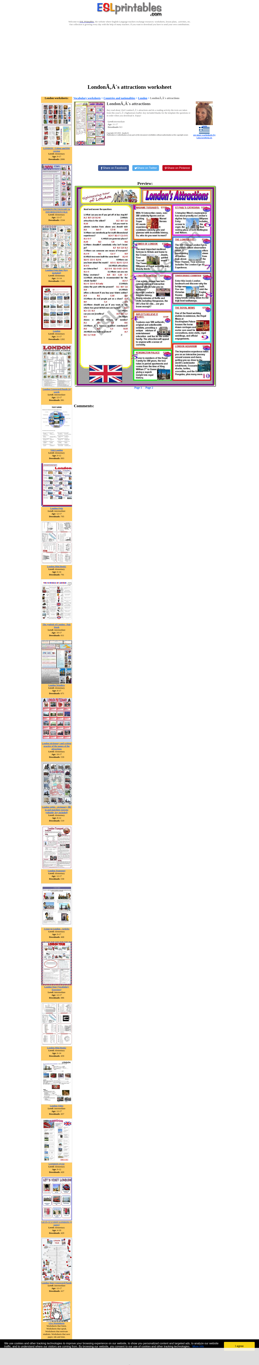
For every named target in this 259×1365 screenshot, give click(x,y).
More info (198, 1346)
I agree (239, 1346)
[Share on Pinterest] (177, 168)
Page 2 (149, 387)
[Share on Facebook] (113, 168)
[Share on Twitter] (145, 168)
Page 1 (138, 387)
